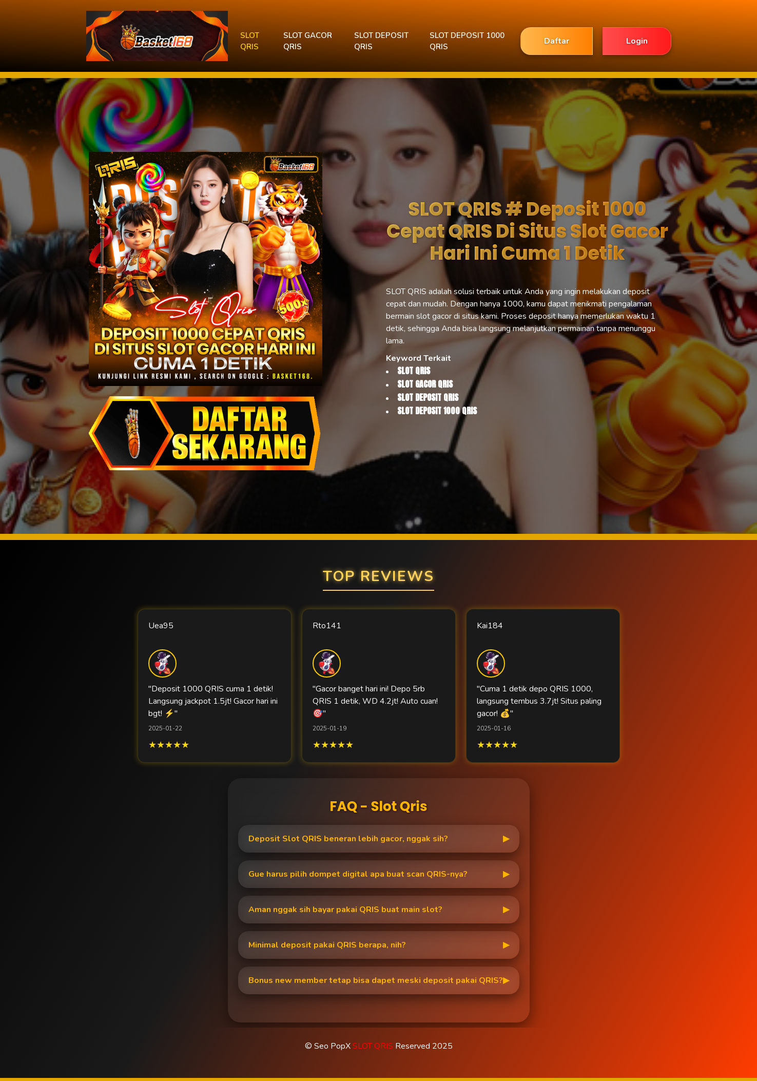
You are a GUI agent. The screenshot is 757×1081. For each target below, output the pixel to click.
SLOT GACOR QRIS (307, 41)
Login (637, 41)
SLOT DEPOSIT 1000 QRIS (467, 41)
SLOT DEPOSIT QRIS (381, 41)
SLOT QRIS (249, 41)
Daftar (556, 41)
